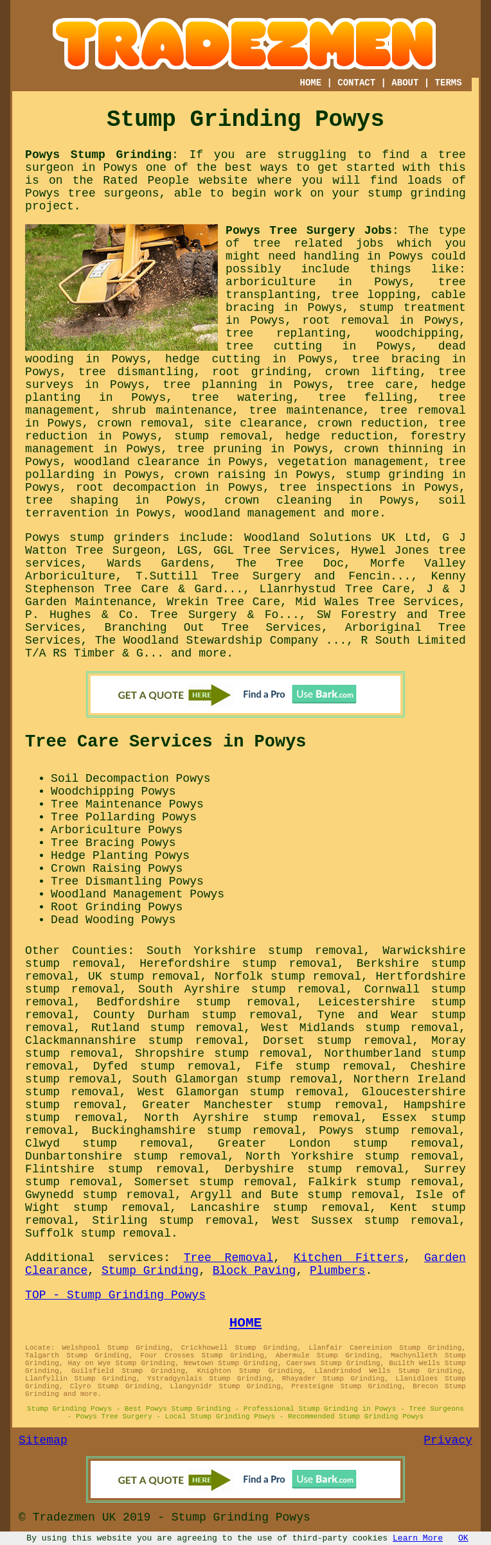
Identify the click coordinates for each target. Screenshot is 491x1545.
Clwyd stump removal (106, 1143)
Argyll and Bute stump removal (295, 1194)
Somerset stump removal (213, 1182)
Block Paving (254, 1270)
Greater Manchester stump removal (262, 1105)
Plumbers (337, 1270)
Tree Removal (229, 1257)
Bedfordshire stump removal (195, 1002)
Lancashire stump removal (280, 1207)
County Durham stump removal (195, 1015)
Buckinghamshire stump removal (196, 1130)
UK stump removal (144, 976)
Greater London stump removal (338, 1143)
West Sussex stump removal (365, 1220)
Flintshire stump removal (114, 1169)
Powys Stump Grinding (98, 154)
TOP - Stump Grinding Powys (115, 1295)
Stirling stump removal (172, 1220)
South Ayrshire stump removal (242, 989)
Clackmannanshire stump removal (134, 1040)
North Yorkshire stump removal (352, 1156)
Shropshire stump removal (221, 1053)
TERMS (448, 83)
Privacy (448, 1440)
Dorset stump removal (337, 1040)
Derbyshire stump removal (314, 1169)
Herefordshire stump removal (238, 963)
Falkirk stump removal (384, 1182)
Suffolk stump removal (98, 1233)
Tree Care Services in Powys (165, 742)
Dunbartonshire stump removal (126, 1156)
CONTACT (356, 83)
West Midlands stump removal (360, 1027)
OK (463, 1538)
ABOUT (404, 83)
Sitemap (43, 1440)
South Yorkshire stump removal (255, 950)
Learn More (418, 1538)
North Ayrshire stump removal (252, 1117)
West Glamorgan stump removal (241, 1092)
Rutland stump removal (167, 1027)
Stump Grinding (150, 1270)
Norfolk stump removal (288, 976)
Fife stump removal (323, 1066)
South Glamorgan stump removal (235, 1079)
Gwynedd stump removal (100, 1194)
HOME (310, 83)
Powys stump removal (389, 1130)
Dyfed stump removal (164, 1066)
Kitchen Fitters (349, 1257)
